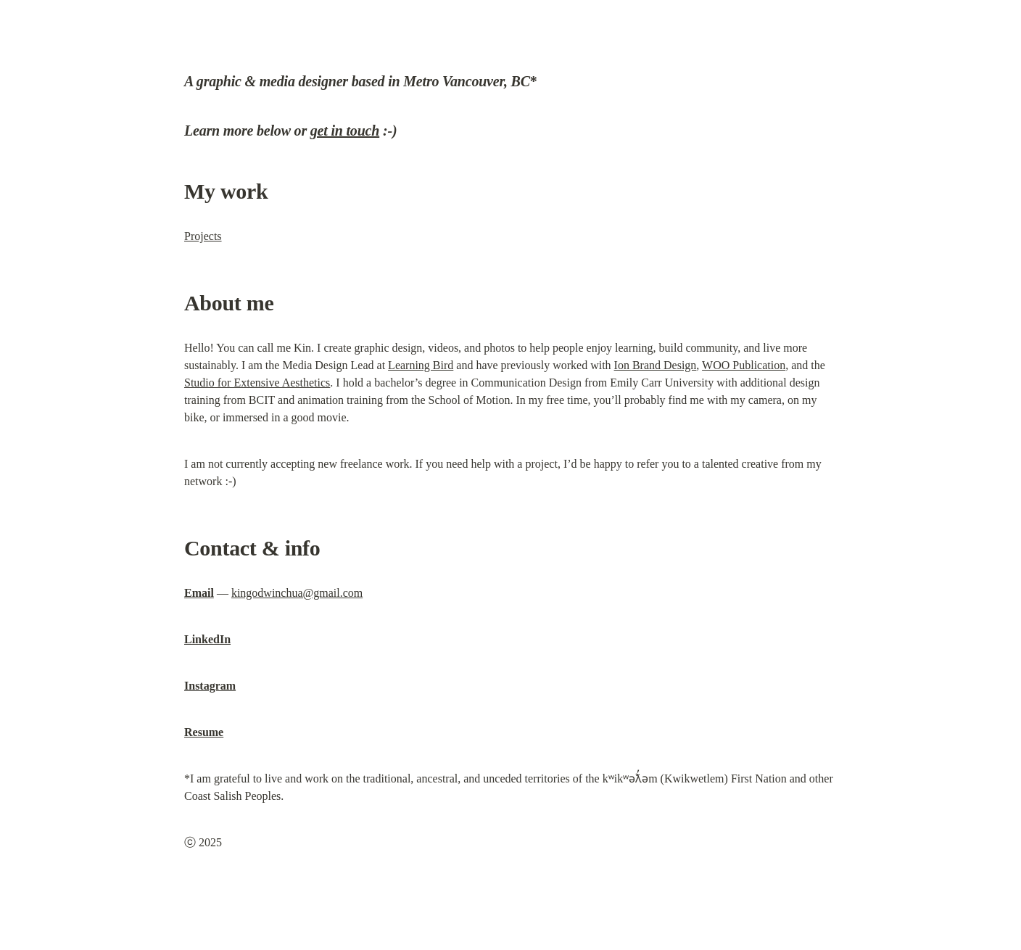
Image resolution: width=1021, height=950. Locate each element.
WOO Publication (743, 365)
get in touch (344, 131)
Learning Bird (420, 365)
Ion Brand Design (655, 365)
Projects (203, 236)
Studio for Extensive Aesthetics (257, 382)
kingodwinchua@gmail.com (297, 593)
